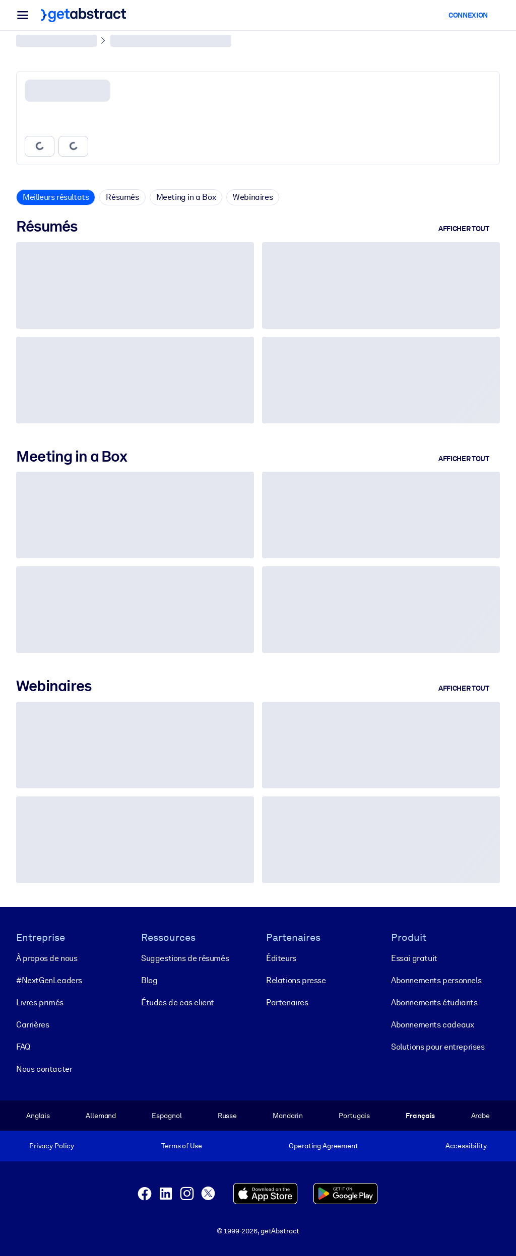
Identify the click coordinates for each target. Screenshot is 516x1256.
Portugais (354, 1116)
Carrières (32, 1024)
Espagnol (166, 1116)
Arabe (480, 1116)
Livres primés (39, 1002)
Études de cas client (177, 1002)
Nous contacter (44, 1069)
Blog (149, 980)
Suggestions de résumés (185, 958)
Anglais (38, 1116)
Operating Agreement (323, 1146)
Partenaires (287, 1002)
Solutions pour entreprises (438, 1047)
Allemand (101, 1116)
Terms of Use (181, 1146)
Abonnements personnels (436, 980)
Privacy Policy (51, 1146)
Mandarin (288, 1116)
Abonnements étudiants (434, 1002)
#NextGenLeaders (49, 980)
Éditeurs (281, 958)
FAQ (23, 1047)
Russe (227, 1116)
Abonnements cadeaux (432, 1024)
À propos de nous (47, 958)
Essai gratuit (414, 958)
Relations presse (296, 980)
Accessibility (466, 1146)
